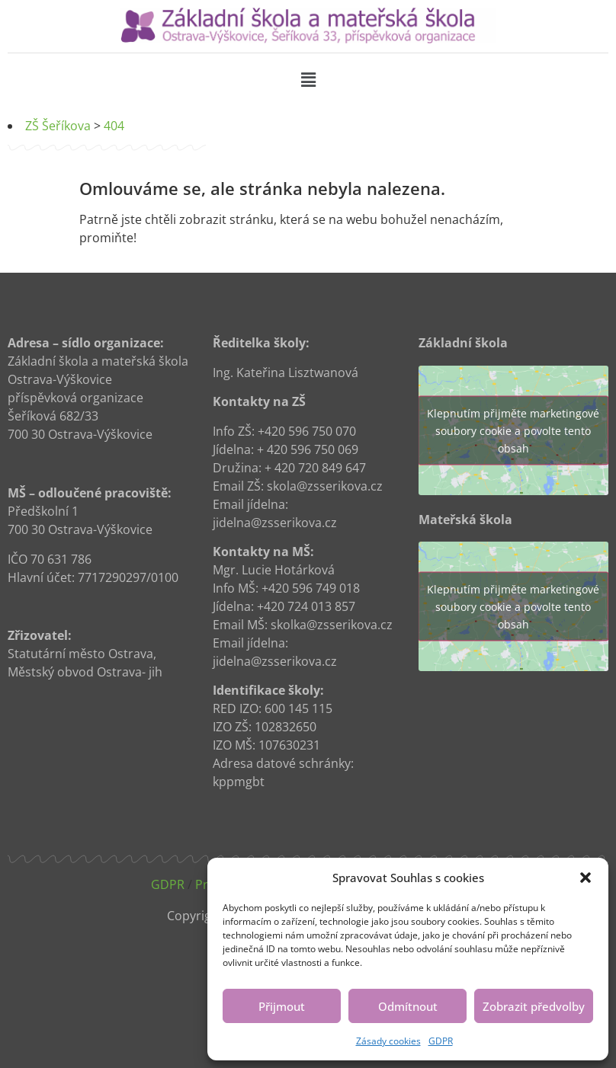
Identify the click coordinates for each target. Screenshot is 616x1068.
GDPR (440, 1040)
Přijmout (281, 1006)
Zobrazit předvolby (534, 1006)
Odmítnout (408, 1006)
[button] (585, 877)
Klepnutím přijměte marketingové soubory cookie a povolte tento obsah (513, 430)
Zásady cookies (388, 1040)
